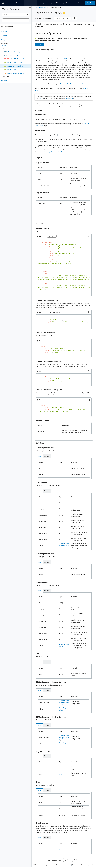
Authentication (40, 115)
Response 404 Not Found (45, 333)
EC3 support (69, 98)
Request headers (42, 193)
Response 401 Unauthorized (47, 300)
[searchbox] (15, 14)
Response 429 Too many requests (49, 390)
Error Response (42, 823)
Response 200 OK (42, 228)
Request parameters (44, 162)
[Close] (94, 25)
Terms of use (75, 865)
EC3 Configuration (43, 482)
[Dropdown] (42, 3)
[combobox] (15, 20)
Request (39, 158)
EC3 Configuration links (45, 448)
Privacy (69, 865)
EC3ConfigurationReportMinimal (64, 738)
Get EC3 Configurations (48, 33)
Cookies (83, 865)
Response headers (43, 420)
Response (39, 223)
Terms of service (60, 865)
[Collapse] (29, 44)
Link (60, 468)
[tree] (15, 26)
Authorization (40, 130)
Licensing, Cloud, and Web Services (55, 152)
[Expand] (29, 26)
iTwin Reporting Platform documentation (73, 84)
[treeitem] (15, 31)
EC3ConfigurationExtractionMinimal (64, 703)
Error (38, 782)
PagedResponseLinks (44, 752)
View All (3, 45)
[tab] (39, 456)
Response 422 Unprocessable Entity (50, 361)
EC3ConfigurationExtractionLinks (64, 546)
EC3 (36, 54)
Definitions (40, 443)
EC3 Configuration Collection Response (51, 682)
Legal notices (90, 865)
